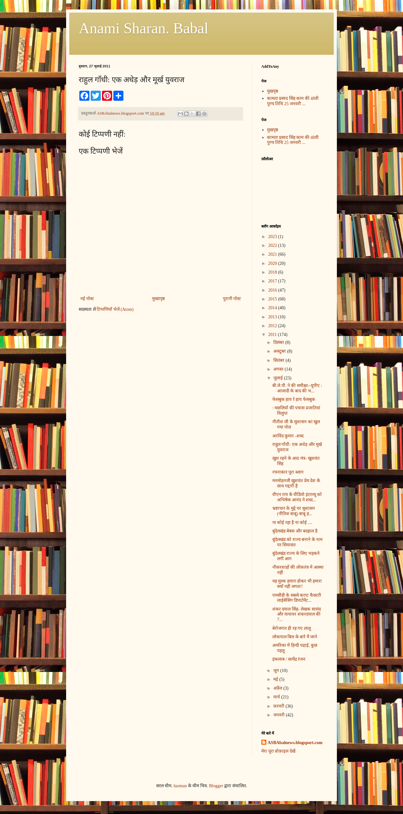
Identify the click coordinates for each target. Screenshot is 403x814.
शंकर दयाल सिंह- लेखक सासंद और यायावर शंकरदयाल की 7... (296, 614)
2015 (273, 299)
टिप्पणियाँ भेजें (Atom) (115, 309)
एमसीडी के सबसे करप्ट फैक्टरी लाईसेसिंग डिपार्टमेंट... (296, 598)
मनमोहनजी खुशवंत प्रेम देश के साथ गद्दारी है (296, 483)
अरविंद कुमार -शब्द (288, 436)
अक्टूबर (280, 351)
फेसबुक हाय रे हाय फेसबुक (293, 399)
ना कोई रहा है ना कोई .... (292, 522)
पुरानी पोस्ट (232, 298)
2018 (273, 272)
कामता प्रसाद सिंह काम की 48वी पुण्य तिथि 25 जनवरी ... (293, 101)
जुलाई (278, 378)
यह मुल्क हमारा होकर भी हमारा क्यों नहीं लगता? (297, 584)
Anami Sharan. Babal (143, 28)
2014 (273, 307)
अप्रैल (278, 688)
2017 (273, 281)
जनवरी (279, 715)
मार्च (277, 697)
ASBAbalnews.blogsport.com (295, 742)
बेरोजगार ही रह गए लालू (291, 628)
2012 (273, 325)
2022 (273, 245)
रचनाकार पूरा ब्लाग (288, 472)
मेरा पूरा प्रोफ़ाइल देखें (278, 751)
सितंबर (279, 360)
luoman (180, 785)
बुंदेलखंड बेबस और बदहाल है (294, 531)
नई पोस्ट (87, 298)
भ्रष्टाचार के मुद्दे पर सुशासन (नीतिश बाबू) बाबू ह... (293, 511)
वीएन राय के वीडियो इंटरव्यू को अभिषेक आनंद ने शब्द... (297, 497)
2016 (273, 290)
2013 (273, 317)
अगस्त (279, 369)
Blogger (216, 785)
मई (276, 679)
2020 (273, 263)
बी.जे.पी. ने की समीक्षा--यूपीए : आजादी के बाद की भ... (297, 388)
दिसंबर (279, 342)
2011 (273, 334)
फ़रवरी (279, 706)
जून (276, 670)
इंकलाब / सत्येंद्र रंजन (288, 659)
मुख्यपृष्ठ (158, 298)
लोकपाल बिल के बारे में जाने (294, 637)
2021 (273, 254)
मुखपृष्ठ (272, 91)
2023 (273, 236)
